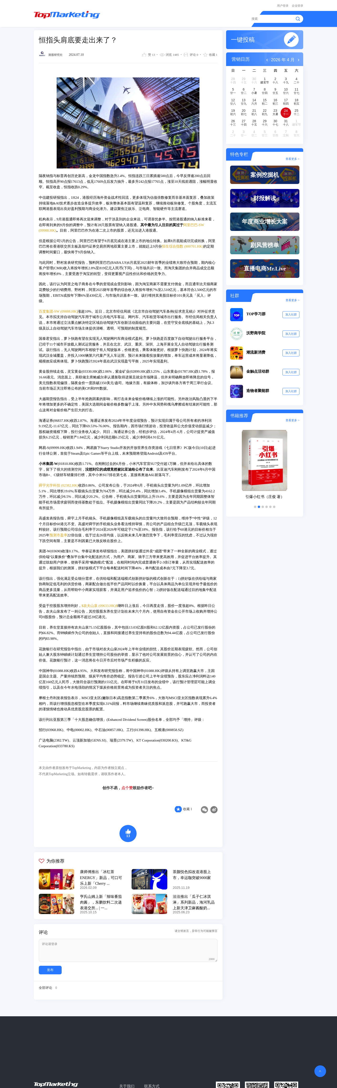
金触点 (206, 17)
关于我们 (126, 1082)
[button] (255, 509)
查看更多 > (292, 156)
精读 (130, 17)
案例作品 (168, 17)
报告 (188, 17)
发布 (50, 967)
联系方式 (150, 1082)
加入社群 (291, 316)
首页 (114, 17)
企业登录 (297, 5)
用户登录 (282, 5)
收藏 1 (187, 806)
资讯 (147, 17)
